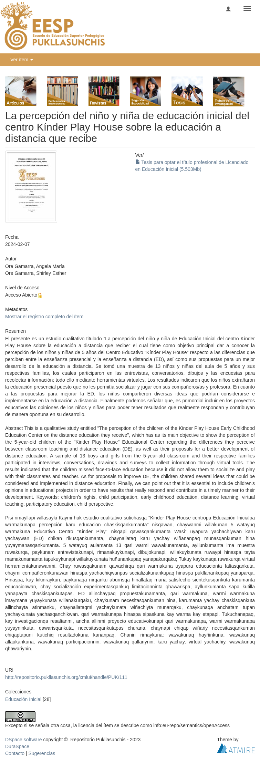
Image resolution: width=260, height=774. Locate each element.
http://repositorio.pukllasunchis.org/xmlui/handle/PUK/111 (66, 677)
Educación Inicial (23, 699)
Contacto (14, 753)
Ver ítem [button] (21, 59)
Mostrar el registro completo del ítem (44, 316)
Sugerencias (41, 753)
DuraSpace (17, 746)
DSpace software (23, 739)
